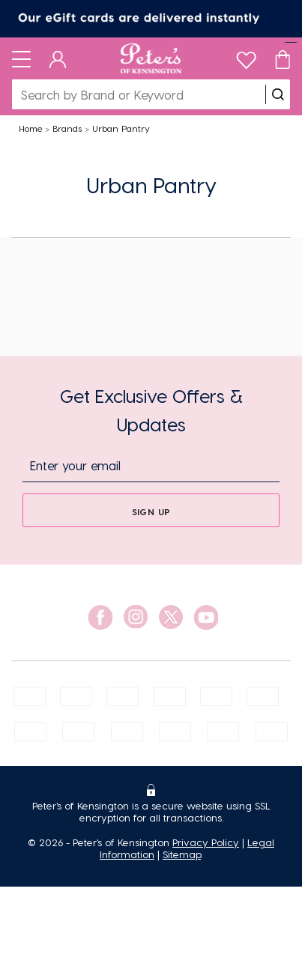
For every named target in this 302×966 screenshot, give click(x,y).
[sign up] (151, 510)
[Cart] (282, 58)
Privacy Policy (205, 842)
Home (31, 128)
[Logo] (151, 58)
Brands (67, 128)
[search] (278, 94)
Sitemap (182, 854)
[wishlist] (246, 56)
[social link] (100, 617)
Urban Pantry (121, 128)
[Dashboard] (58, 58)
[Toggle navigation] (21, 58)
